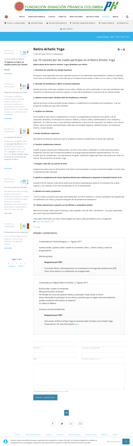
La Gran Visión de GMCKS (14, 59)
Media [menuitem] (115, 435)
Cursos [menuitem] (49, 435)
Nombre (37, 348)
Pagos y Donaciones (16, 23)
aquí (77, 324)
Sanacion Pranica (103, 37)
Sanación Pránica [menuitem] (33, 435)
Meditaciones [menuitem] (74, 435)
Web (35, 359)
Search (127, 16)
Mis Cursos (68, 29)
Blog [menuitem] (105, 435)
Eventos (62, 17)
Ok (126, 441)
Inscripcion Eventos (58, 23)
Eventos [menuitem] (60, 435)
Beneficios (123, 23)
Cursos (51, 17)
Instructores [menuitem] (90, 435)
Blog (107, 17)
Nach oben (66, 413)
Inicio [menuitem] (17, 435)
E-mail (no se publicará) (91, 348)
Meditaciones (76, 17)
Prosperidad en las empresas (16, 232)
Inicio (22, 17)
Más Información (113, 441)
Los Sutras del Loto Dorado (15, 187)
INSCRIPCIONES (37, 23)
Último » (21, 266)
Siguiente (11, 266)
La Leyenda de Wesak (13, 137)
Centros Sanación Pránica (83, 23)
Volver (37, 227)
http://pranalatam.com (45, 221)
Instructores (92, 17)
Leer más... (8, 74)
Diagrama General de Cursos (16, 92)
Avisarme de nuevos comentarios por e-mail (51, 391)
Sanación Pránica (36, 17)
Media (115, 17)
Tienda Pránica (107, 23)
